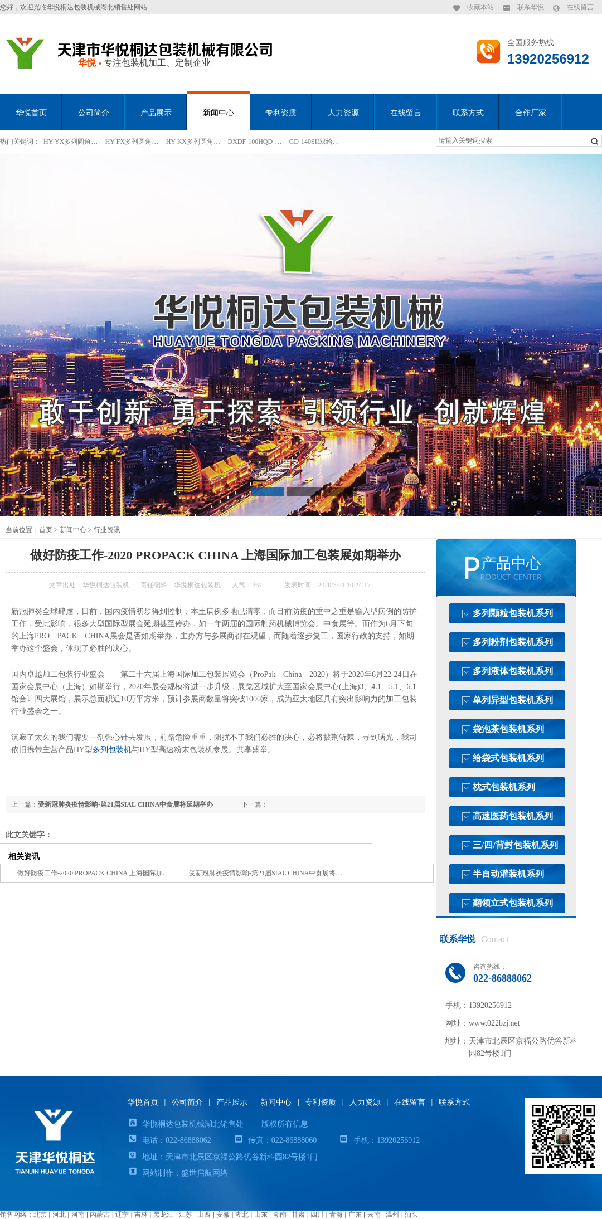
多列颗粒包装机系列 (513, 613)
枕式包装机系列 (504, 787)
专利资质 (281, 113)
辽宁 (122, 1214)
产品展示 (156, 113)
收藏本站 (480, 7)
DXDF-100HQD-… (255, 141)
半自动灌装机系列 (508, 874)
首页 (45, 530)
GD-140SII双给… (314, 141)
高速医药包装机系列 (513, 816)
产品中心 (511, 563)
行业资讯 (107, 530)
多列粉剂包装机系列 (513, 642)
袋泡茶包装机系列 (508, 729)
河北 (59, 1214)
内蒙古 (100, 1214)
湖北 (242, 1214)
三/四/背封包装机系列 (515, 845)
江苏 (185, 1214)
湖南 (280, 1214)
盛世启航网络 (204, 1173)
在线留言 (580, 7)
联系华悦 (530, 7)
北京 (40, 1214)
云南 (374, 1214)
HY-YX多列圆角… (70, 141)
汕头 (411, 1214)
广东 (355, 1214)
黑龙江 (163, 1214)
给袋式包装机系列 (508, 758)
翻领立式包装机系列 (513, 903)
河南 (78, 1214)
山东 (261, 1214)
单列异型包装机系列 (513, 700)
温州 (392, 1214)
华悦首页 (31, 113)
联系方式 (468, 113)
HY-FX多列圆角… (131, 141)
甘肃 (298, 1214)
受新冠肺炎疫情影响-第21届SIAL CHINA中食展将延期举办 (125, 804)
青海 (336, 1214)
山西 (204, 1214)
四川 (317, 1214)
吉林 (141, 1214)
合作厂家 (530, 113)
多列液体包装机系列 (513, 671)
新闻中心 (218, 113)
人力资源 (343, 113)
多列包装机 (112, 749)
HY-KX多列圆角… (193, 141)
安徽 (223, 1214)
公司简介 (93, 113)
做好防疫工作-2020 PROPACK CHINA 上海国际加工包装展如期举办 (116, 873)
